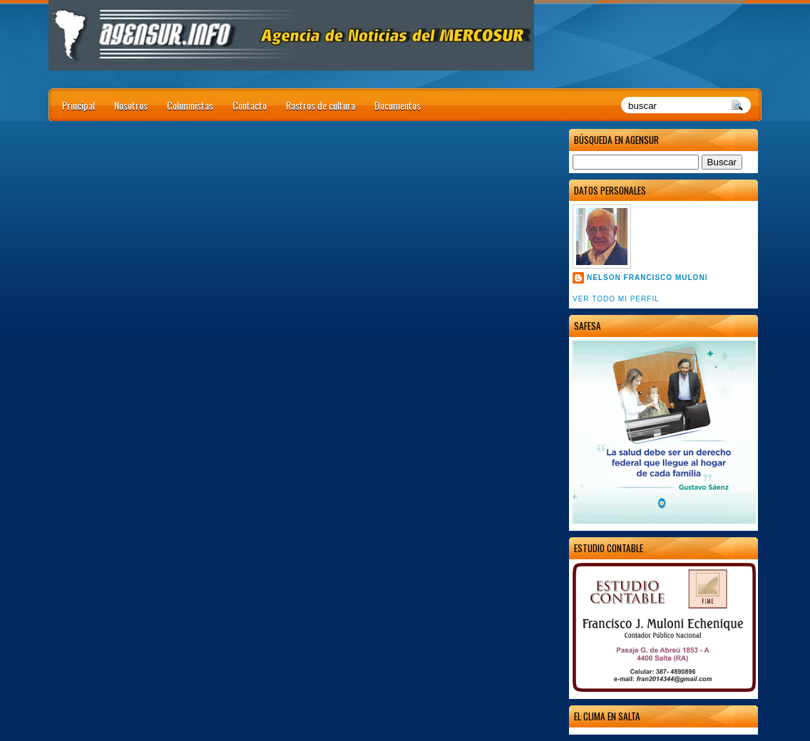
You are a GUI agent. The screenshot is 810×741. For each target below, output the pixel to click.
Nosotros (131, 105)
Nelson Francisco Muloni (647, 277)
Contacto (249, 105)
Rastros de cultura (320, 105)
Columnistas (190, 105)
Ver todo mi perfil (616, 299)
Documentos (397, 105)
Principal (78, 105)
